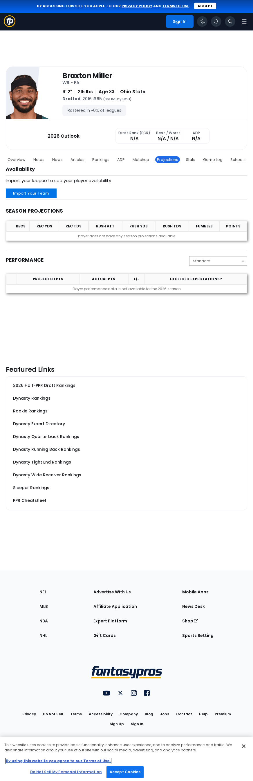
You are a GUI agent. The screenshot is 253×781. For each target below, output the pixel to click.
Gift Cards (104, 635)
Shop (190, 621)
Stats (190, 159)
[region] (126, 759)
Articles (77, 159)
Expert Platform (110, 621)
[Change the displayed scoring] (218, 261)
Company (129, 714)
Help (203, 714)
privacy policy (137, 5)
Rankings (100, 159)
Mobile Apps (195, 592)
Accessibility (101, 714)
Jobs (164, 714)
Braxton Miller (87, 75)
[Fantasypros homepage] (9, 25)
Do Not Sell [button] (53, 714)
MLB (43, 606)
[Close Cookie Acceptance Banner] (243, 746)
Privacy (29, 714)
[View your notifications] (216, 21)
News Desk (193, 606)
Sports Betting (198, 635)
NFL (43, 592)
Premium (223, 714)
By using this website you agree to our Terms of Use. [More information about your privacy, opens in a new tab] (58, 760)
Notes (38, 159)
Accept (205, 5)
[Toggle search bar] (230, 21)
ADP (121, 159)
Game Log (213, 159)
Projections (167, 159)
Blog (149, 714)
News (57, 159)
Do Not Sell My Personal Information (66, 771)
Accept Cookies (125, 771)
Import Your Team (31, 193)
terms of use (175, 5)
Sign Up (117, 723)
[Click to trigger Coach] (202, 21)
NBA (43, 621)
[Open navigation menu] (244, 21)
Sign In (137, 723)
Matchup (141, 159)
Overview (17, 159)
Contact (184, 714)
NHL (43, 635)
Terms (76, 714)
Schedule (239, 159)
